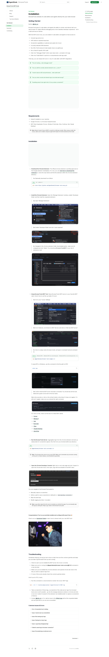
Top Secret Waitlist (13, 19)
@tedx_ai (35, 24)
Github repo (59, 598)
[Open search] (54, 2)
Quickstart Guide (41, 518)
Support (87, 2)
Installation (88, 17)
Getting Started (89, 13)
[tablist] (53, 182)
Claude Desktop (38, 428)
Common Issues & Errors (91, 22)
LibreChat (36, 431)
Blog (9, 13)
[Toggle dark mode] (101, 2)
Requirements (88, 15)
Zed (35, 421)
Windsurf (36, 418)
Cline (35, 426)
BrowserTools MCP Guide (13, 6)
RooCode (36, 423)
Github (10, 11)
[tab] (33, 182)
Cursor (35, 416)
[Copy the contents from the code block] (77, 182)
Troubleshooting (89, 19)
